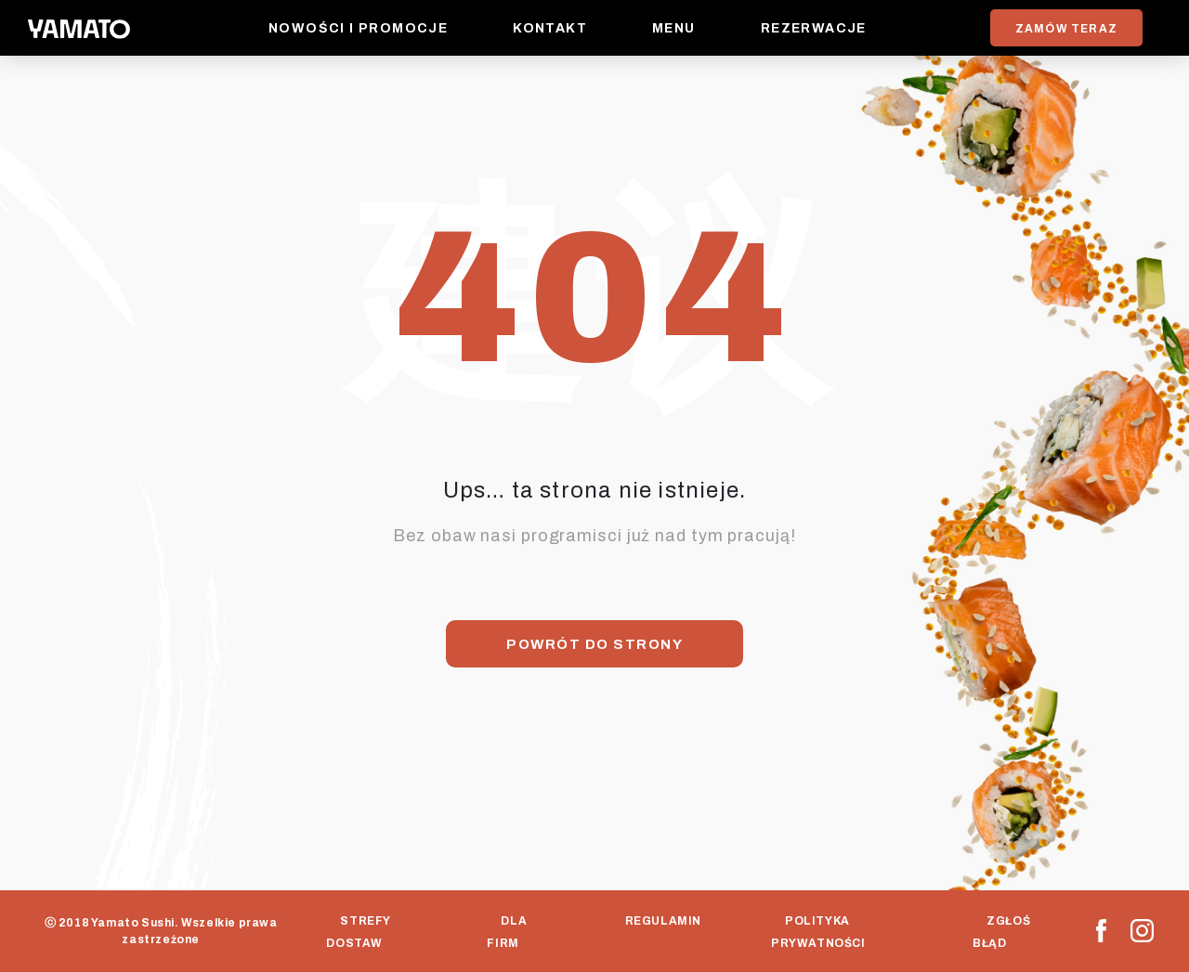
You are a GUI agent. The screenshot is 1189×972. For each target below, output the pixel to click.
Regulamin (662, 920)
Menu (674, 28)
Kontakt (550, 28)
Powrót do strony (594, 644)
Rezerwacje (814, 28)
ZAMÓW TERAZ (1066, 28)
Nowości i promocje (358, 28)
